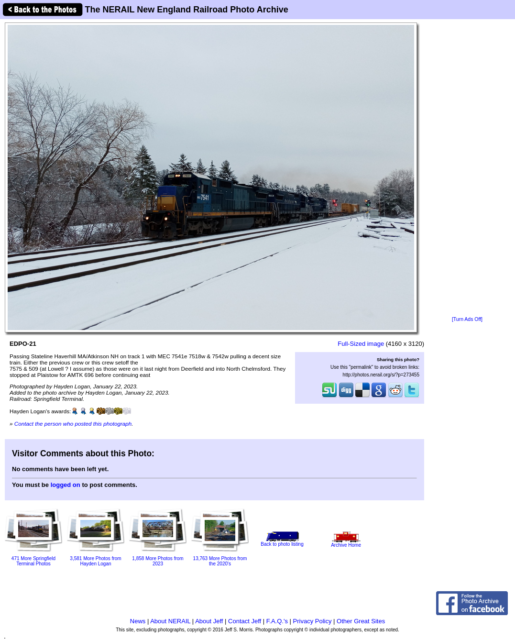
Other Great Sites (361, 621)
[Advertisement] (467, 168)
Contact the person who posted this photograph (73, 423)
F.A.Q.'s (277, 621)
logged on (65, 484)
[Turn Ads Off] (467, 319)
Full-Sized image (361, 343)
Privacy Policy (312, 621)
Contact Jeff (244, 621)
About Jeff (209, 621)
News (138, 621)
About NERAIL (170, 621)
